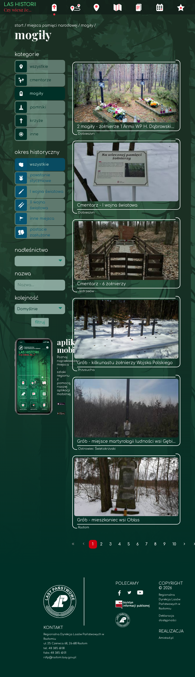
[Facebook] (120, 593)
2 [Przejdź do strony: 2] (101, 544)
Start (19, 26)
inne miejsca (34, 218)
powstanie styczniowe (33, 178)
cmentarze (33, 80)
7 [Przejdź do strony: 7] (146, 544)
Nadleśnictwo (31, 250)
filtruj (40, 322)
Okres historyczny (37, 152)
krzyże (29, 121)
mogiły (87, 26)
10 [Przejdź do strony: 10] (174, 544)
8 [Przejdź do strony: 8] (155, 544)
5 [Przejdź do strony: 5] (129, 544)
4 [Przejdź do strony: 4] (119, 544)
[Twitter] (129, 593)
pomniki (30, 107)
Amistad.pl (166, 637)
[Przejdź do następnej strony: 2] (184, 544)
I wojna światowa (39, 191)
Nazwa (23, 274)
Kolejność (26, 298)
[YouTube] (140, 593)
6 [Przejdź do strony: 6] (137, 544)
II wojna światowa (31, 205)
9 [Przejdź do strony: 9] (164, 544)
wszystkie (31, 66)
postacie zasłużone (32, 232)
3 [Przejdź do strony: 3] (110, 544)
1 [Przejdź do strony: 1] (92, 544)
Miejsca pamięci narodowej (52, 26)
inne (26, 134)
